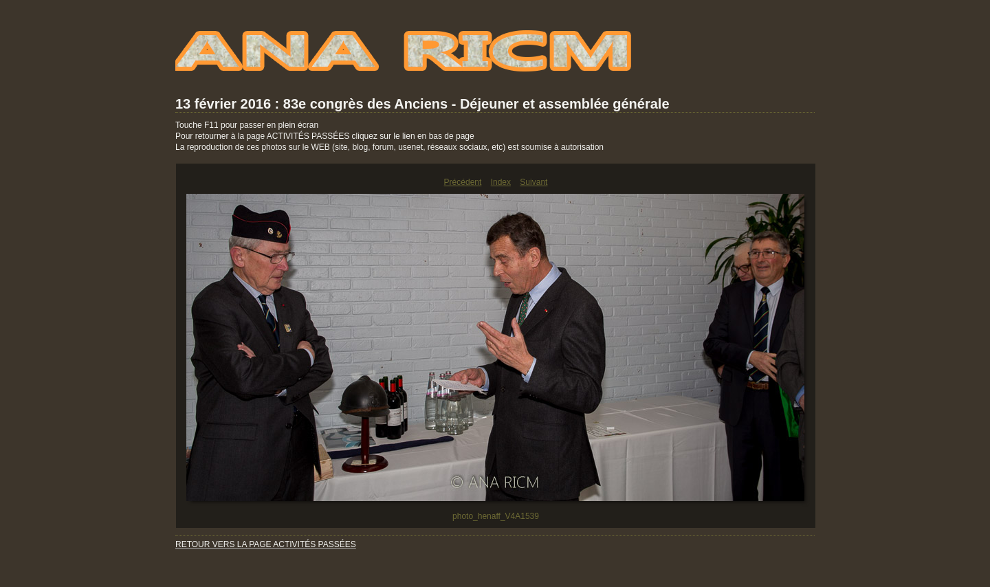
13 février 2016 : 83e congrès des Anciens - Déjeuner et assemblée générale (422, 103)
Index (501, 182)
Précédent (463, 182)
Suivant (533, 182)
